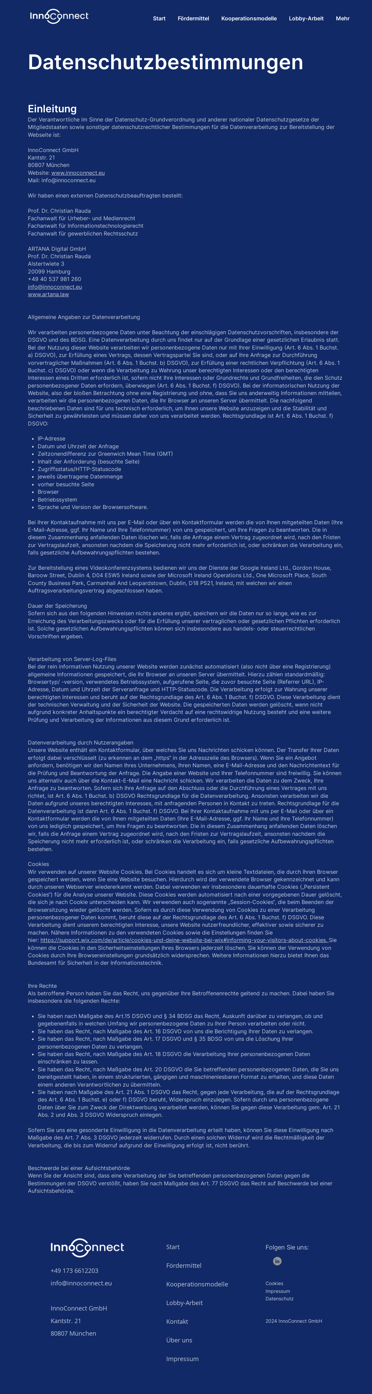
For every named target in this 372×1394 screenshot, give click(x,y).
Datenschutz (280, 1298)
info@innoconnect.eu (55, 286)
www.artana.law (48, 294)
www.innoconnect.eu (78, 172)
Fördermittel (184, 1265)
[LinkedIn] (277, 1261)
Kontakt (177, 1321)
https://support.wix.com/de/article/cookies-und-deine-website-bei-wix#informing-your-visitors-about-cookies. (184, 940)
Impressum (182, 1359)
